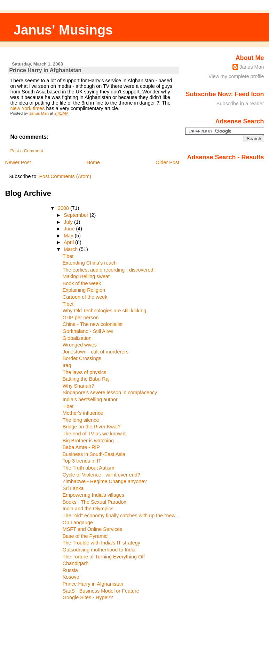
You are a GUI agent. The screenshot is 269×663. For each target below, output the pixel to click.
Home (93, 162)
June (70, 228)
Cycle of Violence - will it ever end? (101, 475)
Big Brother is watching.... (91, 440)
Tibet (68, 256)
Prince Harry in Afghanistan (93, 584)
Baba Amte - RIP (81, 447)
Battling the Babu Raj (86, 379)
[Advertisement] (36, 630)
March (71, 249)
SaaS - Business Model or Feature (101, 591)
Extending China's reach (90, 263)
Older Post (167, 162)
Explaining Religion (84, 290)
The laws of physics (84, 372)
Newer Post (18, 162)
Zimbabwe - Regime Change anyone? (105, 481)
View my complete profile (236, 76)
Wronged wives (80, 345)
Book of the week (82, 283)
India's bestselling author (90, 399)
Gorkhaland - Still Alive (88, 331)
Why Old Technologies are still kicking (104, 310)
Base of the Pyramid (85, 536)
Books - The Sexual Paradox (94, 502)
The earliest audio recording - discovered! (109, 270)
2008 (64, 208)
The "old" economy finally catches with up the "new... (121, 515)
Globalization (77, 338)
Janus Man (251, 67)
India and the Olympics (88, 508)
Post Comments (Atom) (65, 176)
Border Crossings (82, 358)
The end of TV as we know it (94, 433)
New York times (27, 108)
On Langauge (78, 522)
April (69, 242)
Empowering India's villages (93, 495)
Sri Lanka (73, 488)
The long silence (81, 420)
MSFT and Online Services (92, 529)
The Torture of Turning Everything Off (104, 556)
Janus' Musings (63, 29)
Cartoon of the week (85, 297)
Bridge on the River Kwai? (91, 426)
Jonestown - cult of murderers (96, 352)
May (69, 235)
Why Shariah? (78, 386)
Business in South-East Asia (94, 454)
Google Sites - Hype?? (88, 597)
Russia (70, 570)
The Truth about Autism (88, 468)
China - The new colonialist (93, 324)
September (76, 215)
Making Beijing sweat (86, 276)
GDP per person (81, 317)
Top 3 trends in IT (82, 461)
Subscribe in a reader (240, 103)
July (69, 222)
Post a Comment (26, 150)
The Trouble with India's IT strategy (101, 543)
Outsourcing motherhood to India (99, 549)
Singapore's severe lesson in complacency (110, 392)
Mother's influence (83, 413)
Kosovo (71, 577)
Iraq (67, 365)
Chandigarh (75, 563)
